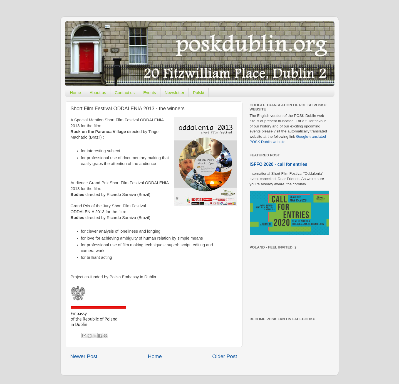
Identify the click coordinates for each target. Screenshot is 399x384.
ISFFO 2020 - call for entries (279, 164)
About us (98, 92)
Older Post (224, 356)
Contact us (125, 92)
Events (149, 92)
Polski (198, 92)
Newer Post (84, 356)
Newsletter (174, 92)
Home (75, 92)
